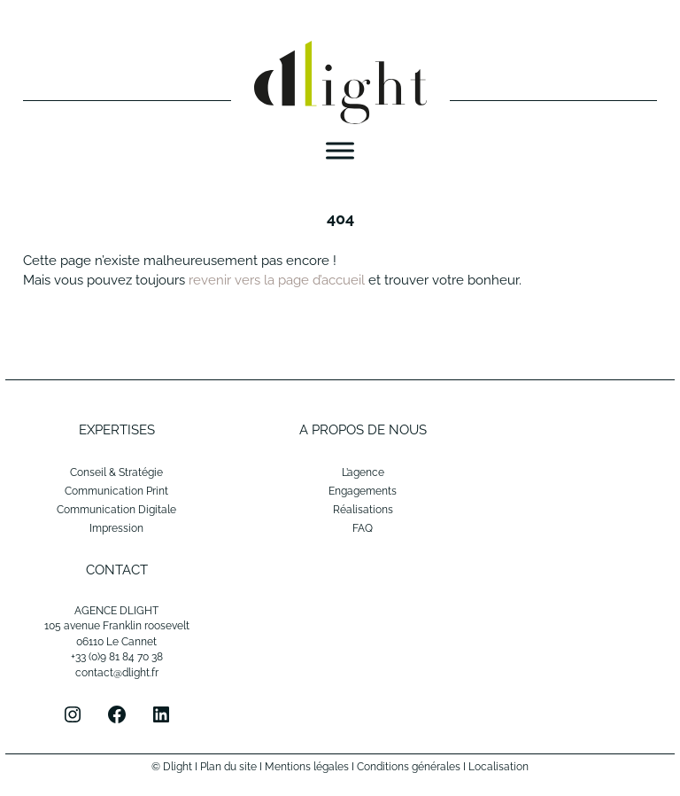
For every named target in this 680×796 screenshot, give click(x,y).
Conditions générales (408, 767)
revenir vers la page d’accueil (277, 280)
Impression (116, 528)
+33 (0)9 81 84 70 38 (117, 657)
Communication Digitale (116, 509)
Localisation (498, 767)
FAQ (362, 528)
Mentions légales (307, 767)
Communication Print (116, 491)
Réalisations (363, 509)
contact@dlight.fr (116, 673)
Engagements (362, 491)
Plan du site (228, 767)
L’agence (363, 472)
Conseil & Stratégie (116, 472)
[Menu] (340, 151)
